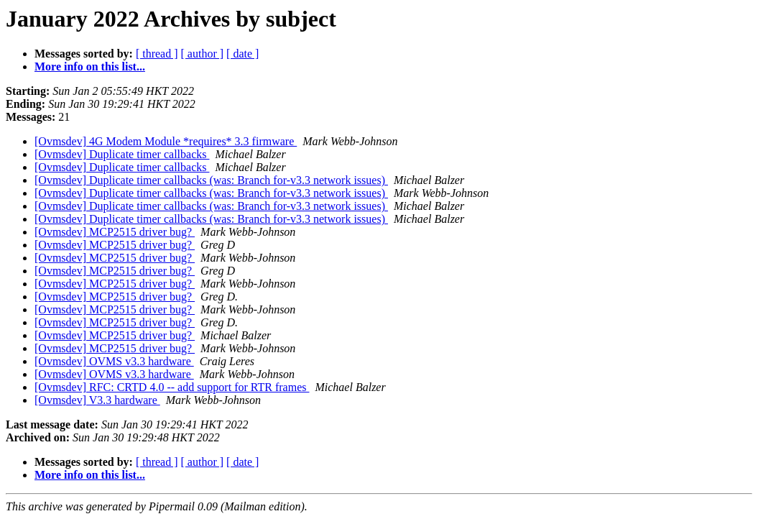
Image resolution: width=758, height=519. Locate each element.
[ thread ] (157, 53)
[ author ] (202, 53)
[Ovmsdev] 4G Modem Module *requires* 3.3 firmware (165, 141)
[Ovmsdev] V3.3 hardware (97, 400)
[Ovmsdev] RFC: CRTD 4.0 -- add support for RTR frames (171, 387)
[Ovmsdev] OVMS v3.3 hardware (114, 361)
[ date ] (242, 53)
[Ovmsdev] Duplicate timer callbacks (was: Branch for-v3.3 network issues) (211, 180)
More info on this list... (89, 66)
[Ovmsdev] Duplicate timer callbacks (121, 154)
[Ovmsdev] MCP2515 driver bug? (114, 232)
